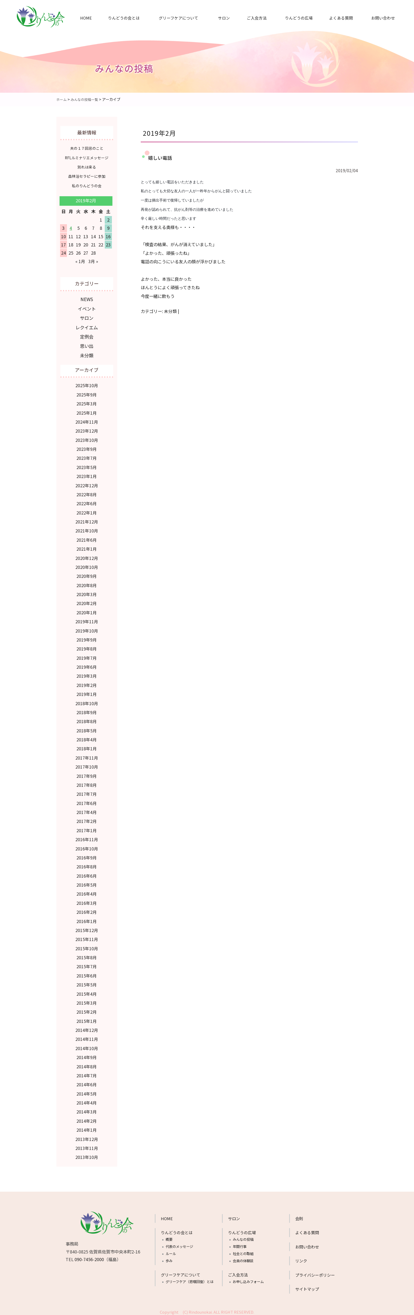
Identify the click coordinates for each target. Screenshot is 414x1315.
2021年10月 (86, 528)
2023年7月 (86, 456)
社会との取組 (243, 1251)
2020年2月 (86, 601)
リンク (301, 1258)
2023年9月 (86, 447)
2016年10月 (86, 846)
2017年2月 (86, 819)
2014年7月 (86, 1073)
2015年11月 (86, 937)
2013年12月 (86, 1137)
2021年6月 (86, 538)
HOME (86, 18)
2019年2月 (86, 683)
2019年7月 (86, 656)
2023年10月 (86, 438)
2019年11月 (86, 619)
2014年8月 (86, 1064)
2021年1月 (86, 547)
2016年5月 (86, 882)
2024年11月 (86, 420)
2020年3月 (86, 592)
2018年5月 (86, 728)
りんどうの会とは (124, 18)
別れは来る (86, 166)
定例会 (86, 335)
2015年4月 (86, 992)
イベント (86, 308)
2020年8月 (86, 583)
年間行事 (240, 1244)
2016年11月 (86, 837)
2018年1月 (86, 746)
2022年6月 (86, 501)
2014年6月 (86, 1082)
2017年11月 (86, 755)
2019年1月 (86, 692)
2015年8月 (86, 955)
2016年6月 (86, 874)
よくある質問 (341, 18)
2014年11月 (86, 1037)
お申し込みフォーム (248, 1279)
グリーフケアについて (178, 18)
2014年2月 (86, 1119)
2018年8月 (86, 719)
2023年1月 (86, 474)
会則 (299, 1216)
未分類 (170, 311)
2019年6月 (86, 665)
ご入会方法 (257, 18)
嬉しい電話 (160, 157)
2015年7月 (86, 964)
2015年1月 (86, 1019)
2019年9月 (86, 637)
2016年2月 (86, 910)
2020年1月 (86, 610)
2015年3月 (86, 1001)
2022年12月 (86, 483)
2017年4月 (86, 810)
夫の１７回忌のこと (86, 148)
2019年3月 (86, 674)
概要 (169, 1237)
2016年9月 (86, 855)
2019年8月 (86, 646)
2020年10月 (86, 565)
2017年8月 (86, 783)
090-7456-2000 (89, 1257)
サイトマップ (307, 1287)
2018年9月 (86, 710)
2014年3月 (86, 1109)
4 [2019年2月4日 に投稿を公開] (71, 227)
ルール (171, 1251)
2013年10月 (86, 1155)
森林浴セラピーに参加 (87, 176)
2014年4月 (86, 1100)
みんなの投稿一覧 (86, 99)
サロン (224, 18)
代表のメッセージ (179, 1244)
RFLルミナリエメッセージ (86, 157)
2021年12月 (86, 519)
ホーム (61, 99)
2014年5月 (86, 1091)
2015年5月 (86, 982)
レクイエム (86, 326)
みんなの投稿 (243, 1237)
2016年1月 (86, 919)
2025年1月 (86, 411)
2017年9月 (86, 774)
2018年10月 (86, 701)
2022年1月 (86, 510)
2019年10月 (86, 628)
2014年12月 (86, 1028)
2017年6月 (86, 801)
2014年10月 (86, 1046)
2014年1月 (86, 1128)
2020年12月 (86, 556)
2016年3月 (86, 901)
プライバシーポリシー (315, 1273)
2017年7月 (86, 792)
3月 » (93, 261)
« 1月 (80, 261)
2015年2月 (86, 1010)
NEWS (87, 299)
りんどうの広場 (299, 18)
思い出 (86, 344)
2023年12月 (86, 428)
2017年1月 (86, 828)
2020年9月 (86, 574)
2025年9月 (86, 392)
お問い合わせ (383, 18)
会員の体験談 (243, 1258)
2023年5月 (86, 465)
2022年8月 (86, 492)
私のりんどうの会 (87, 185)
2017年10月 (86, 764)
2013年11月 (86, 1146)
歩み (169, 1258)
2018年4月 (86, 737)
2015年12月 (86, 928)
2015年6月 (86, 973)
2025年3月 (86, 401)
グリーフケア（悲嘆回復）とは (189, 1279)
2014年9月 (86, 1055)
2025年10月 (86, 383)
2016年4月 (86, 891)
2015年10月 (86, 946)
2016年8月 (86, 864)
